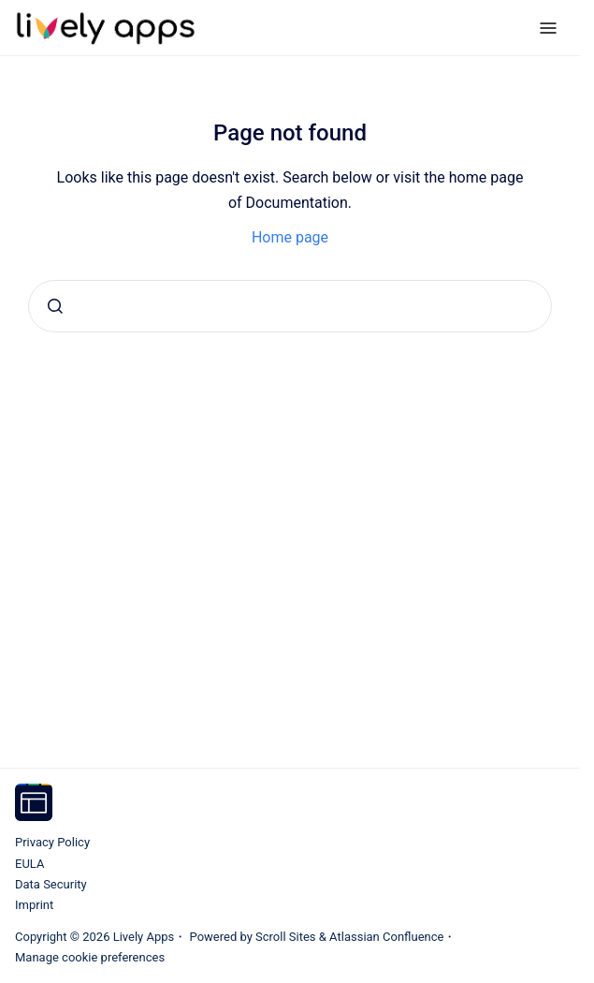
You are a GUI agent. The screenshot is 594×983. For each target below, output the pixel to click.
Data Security (51, 884)
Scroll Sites (285, 937)
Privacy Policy (52, 842)
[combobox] (290, 306)
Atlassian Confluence (386, 937)
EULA (29, 864)
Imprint (34, 905)
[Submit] (55, 306)
